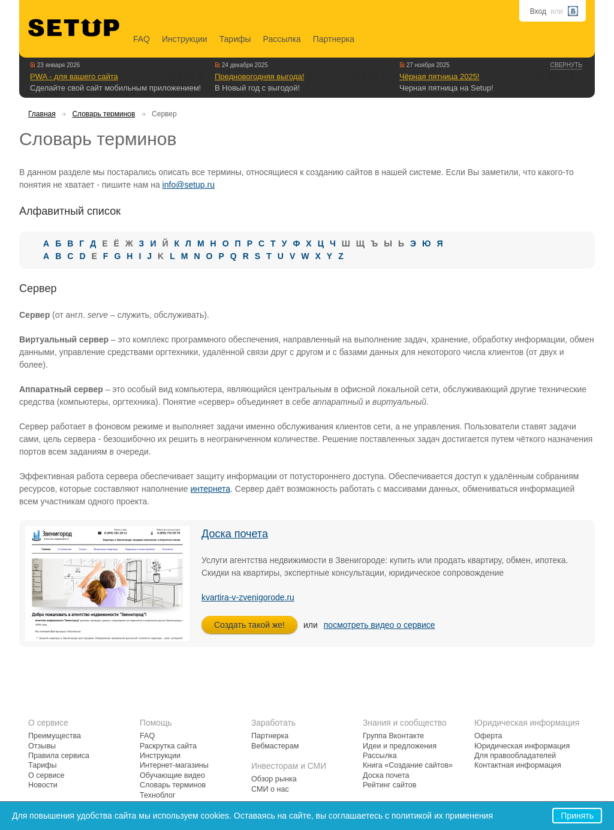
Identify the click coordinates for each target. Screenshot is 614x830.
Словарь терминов (103, 114)
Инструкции (184, 39)
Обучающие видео (172, 775)
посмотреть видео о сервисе (379, 625)
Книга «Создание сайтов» (408, 765)
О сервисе (46, 775)
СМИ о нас (270, 789)
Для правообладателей (515, 755)
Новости (43, 785)
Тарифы (235, 39)
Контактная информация (517, 765)
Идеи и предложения (400, 746)
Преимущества (54, 736)
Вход (538, 11)
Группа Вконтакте (393, 736)
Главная (42, 114)
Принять (577, 815)
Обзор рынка (274, 779)
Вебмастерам (275, 746)
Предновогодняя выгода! (259, 76)
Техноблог (158, 795)
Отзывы (42, 746)
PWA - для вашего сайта (74, 76)
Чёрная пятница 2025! (439, 76)
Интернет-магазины (174, 765)
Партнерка (333, 39)
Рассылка (282, 39)
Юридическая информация (522, 746)
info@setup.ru (188, 185)
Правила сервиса (58, 755)
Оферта (488, 736)
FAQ (141, 39)
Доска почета (234, 534)
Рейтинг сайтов (389, 785)
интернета (210, 489)
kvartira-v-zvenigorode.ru (247, 597)
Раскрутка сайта (168, 746)
